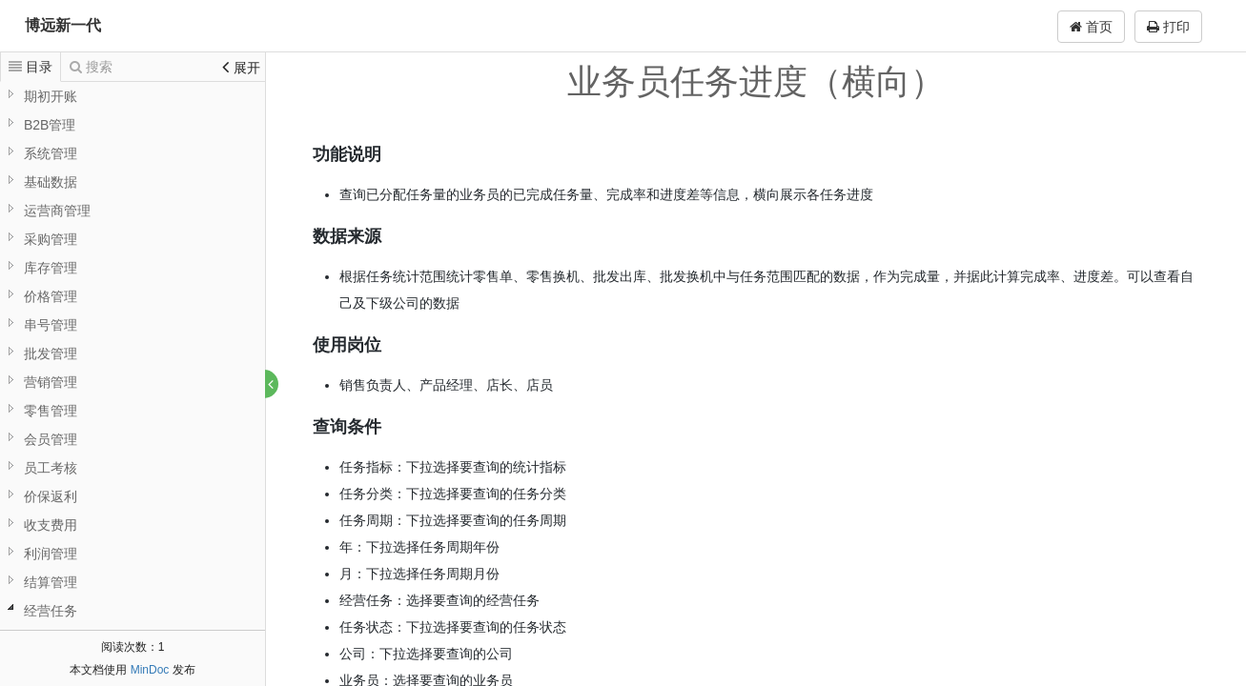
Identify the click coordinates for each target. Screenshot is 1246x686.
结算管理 (50, 582)
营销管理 (50, 382)
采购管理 (50, 239)
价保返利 (50, 496)
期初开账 (50, 96)
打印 (1168, 26)
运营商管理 (57, 210)
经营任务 (50, 610)
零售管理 (50, 410)
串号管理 (50, 325)
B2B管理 (49, 124)
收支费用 (50, 525)
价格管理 (50, 296)
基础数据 (50, 182)
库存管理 (50, 267)
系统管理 (50, 153)
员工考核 (50, 467)
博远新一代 (63, 25)
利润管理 (50, 553)
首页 (1091, 26)
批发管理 (50, 353)
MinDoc (150, 669)
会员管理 (50, 439)
